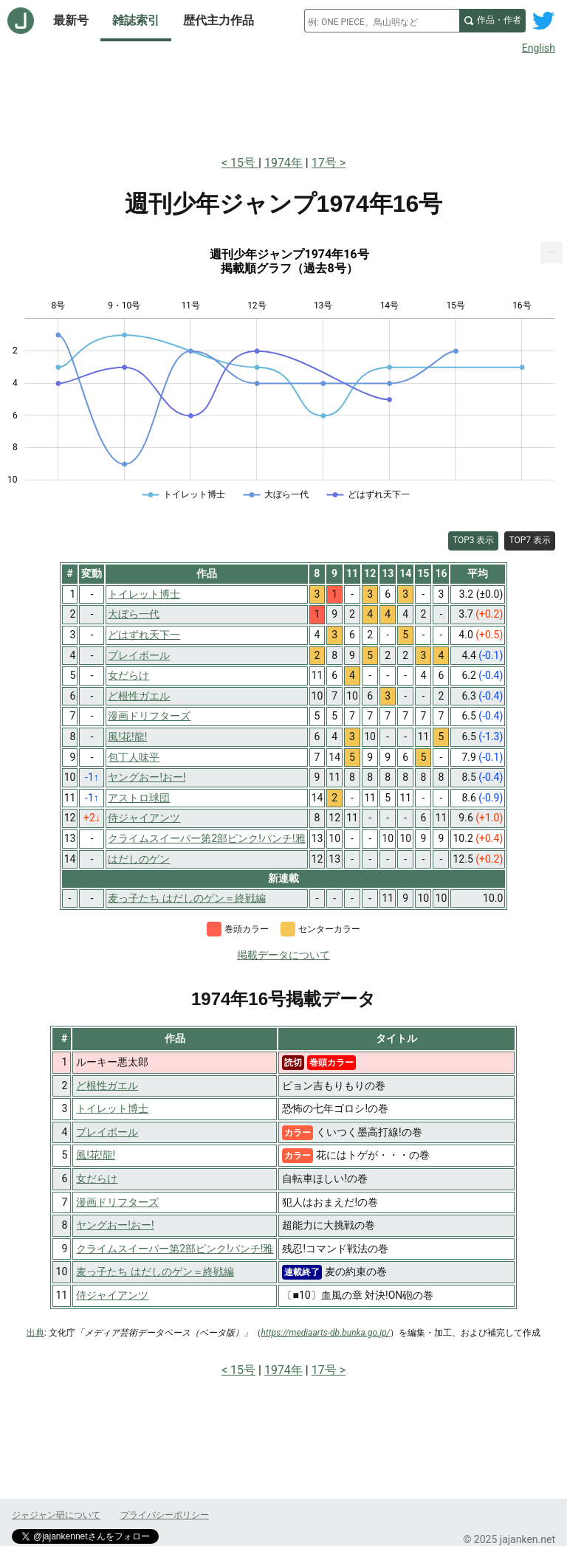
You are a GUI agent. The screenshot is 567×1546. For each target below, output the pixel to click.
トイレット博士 (112, 1108)
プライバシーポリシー (164, 1515)
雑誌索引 (135, 20)
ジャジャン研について (56, 1515)
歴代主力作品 (218, 20)
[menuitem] (551, 252)
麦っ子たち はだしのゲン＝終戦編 (154, 1271)
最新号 (71, 20)
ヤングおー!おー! (115, 1225)
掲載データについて (283, 955)
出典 (35, 1333)
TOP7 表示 (530, 540)
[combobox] (381, 20)
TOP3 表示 (474, 540)
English (538, 48)
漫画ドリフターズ (117, 1202)
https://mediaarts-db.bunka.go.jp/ (326, 1333)
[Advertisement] (283, 102)
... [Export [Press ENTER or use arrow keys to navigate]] (552, 249)
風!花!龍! (95, 1155)
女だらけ (96, 1178)
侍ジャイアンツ (112, 1295)
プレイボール (107, 1132)
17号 (324, 163)
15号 (244, 163)
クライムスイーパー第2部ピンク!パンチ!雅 (174, 1249)
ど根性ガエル (107, 1085)
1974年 (283, 163)
